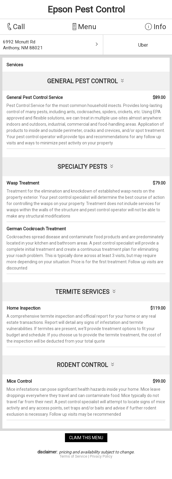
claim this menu (86, 437)
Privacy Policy (101, 456)
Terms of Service (73, 456)
